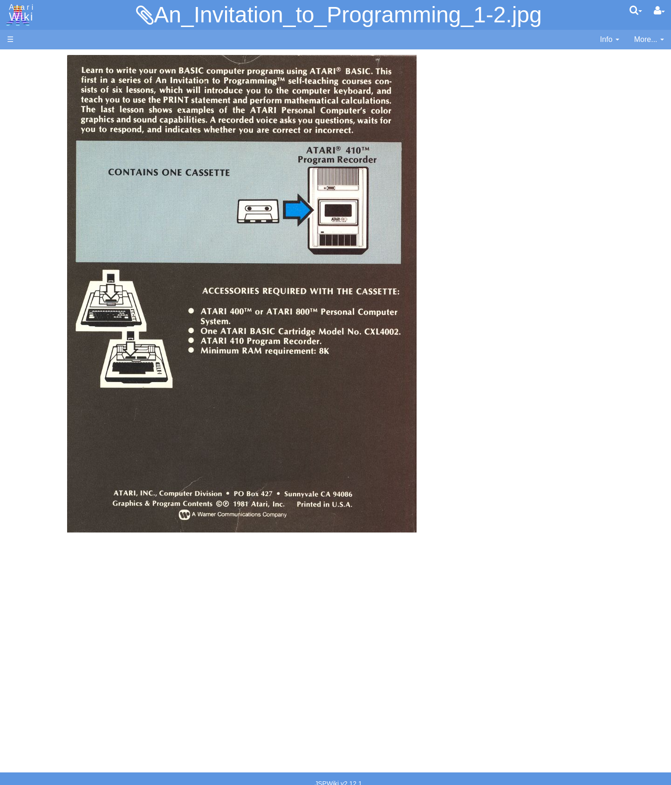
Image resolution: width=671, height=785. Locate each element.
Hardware (23, 76)
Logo (34, 313)
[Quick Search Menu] (636, 10)
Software (21, 92)
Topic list (21, 139)
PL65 (34, 356)
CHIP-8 (38, 399)
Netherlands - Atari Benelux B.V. (79, 650)
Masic (35, 324)
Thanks (19, 686)
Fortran (38, 282)
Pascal (37, 335)
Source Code (47, 435)
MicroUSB (24, 154)
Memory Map (28, 123)
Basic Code (45, 457)
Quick (35, 366)
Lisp (32, 303)
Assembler (43, 239)
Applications (27, 107)
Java (33, 292)
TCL (33, 377)
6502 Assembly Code (61, 446)
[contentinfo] (609, 40)
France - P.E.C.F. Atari (62, 607)
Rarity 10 (22, 697)
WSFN (37, 388)
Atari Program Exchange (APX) (58, 512)
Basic (35, 249)
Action (36, 228)
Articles (19, 60)
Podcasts (22, 570)
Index (16, 202)
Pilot (33, 345)
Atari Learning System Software (59, 528)
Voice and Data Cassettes (50, 496)
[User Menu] (659, 10)
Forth (34, 271)
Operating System (55, 425)
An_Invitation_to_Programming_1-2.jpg (348, 14)
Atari (19, 13)
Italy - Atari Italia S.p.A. (63, 639)
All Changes (27, 170)
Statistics (22, 708)
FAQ (14, 186)
